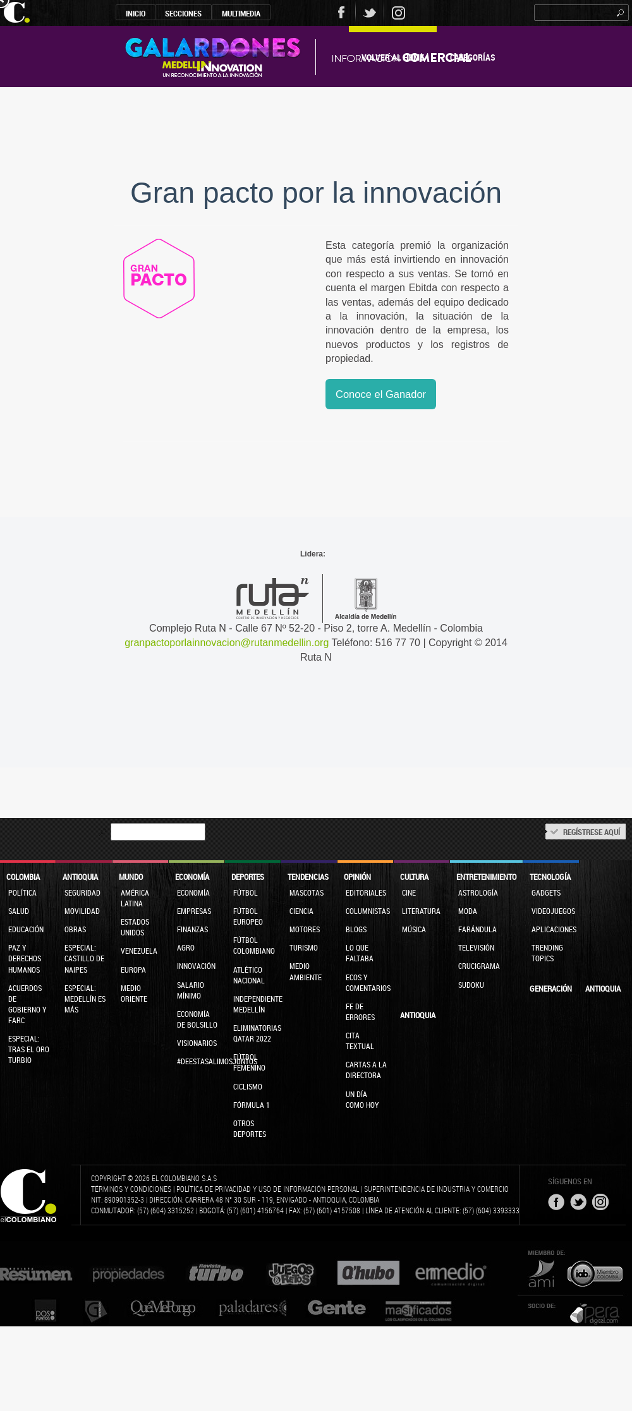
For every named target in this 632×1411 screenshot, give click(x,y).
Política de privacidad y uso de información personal (267, 1189)
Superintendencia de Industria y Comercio (436, 1189)
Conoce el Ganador (381, 394)
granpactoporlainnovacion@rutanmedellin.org (227, 642)
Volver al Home (393, 57)
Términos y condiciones (131, 1189)
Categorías (472, 57)
